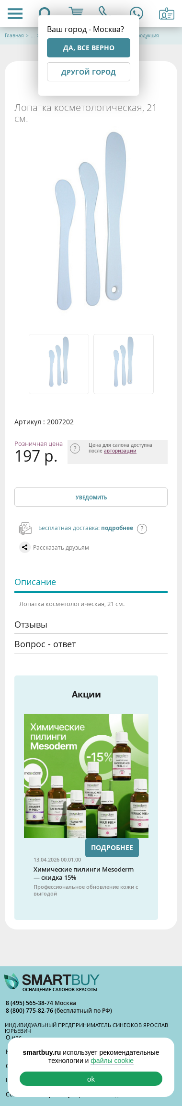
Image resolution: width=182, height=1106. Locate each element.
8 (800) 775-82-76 (30, 1010)
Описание (35, 581)
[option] (58, 364)
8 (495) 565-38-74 (30, 1003)
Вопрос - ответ (45, 644)
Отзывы (30, 624)
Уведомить (91, 497)
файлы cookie (112, 1060)
